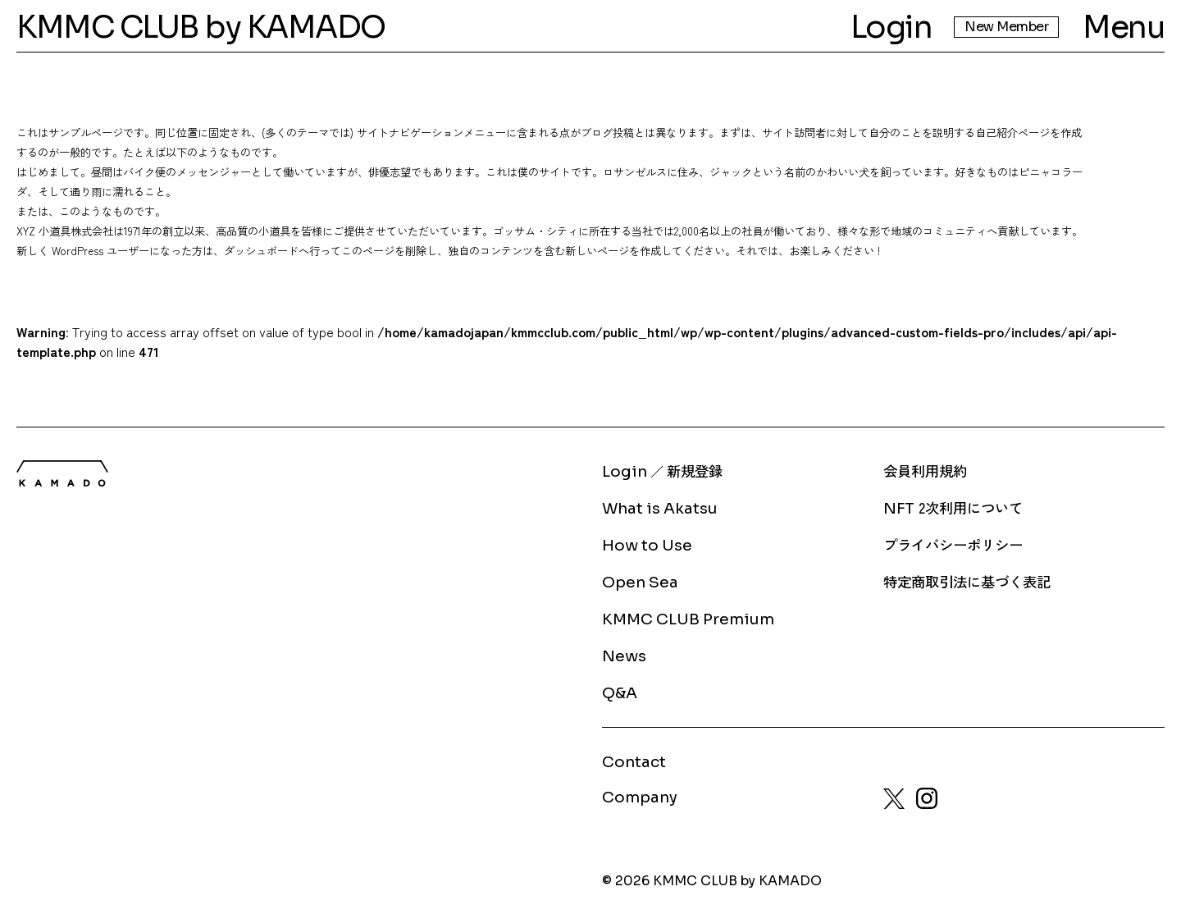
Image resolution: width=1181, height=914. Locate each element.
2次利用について (953, 507)
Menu (1124, 27)
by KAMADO (295, 27)
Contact (634, 761)
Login (891, 27)
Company (639, 797)
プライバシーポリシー (953, 544)
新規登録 (695, 470)
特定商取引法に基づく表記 (967, 581)
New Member (1006, 26)
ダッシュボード (261, 250)
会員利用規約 (925, 470)
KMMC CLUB (107, 27)
